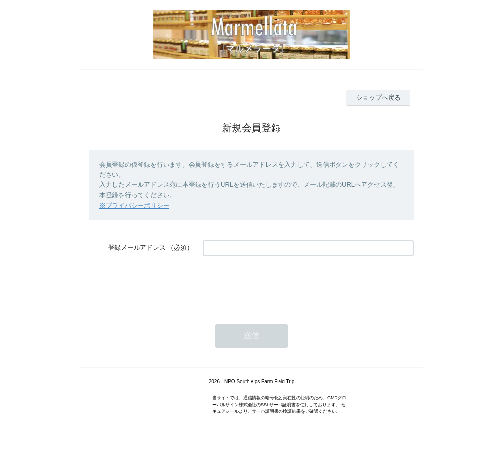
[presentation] (277, 285)
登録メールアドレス (137, 247)
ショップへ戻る (378, 97)
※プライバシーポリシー (134, 205)
